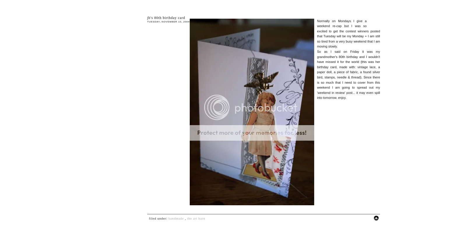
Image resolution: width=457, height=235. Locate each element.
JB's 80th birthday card (166, 18)
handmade (176, 218)
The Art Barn (196, 218)
